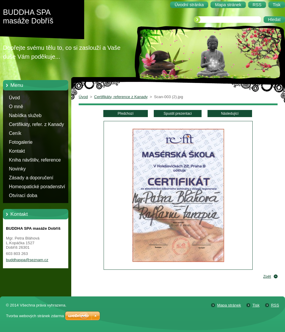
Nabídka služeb (25, 115)
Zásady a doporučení (31, 177)
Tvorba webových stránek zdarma (35, 316)
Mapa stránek (229, 305)
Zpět (267, 276)
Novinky (17, 168)
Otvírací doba (23, 195)
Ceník (15, 133)
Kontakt (17, 151)
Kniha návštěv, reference (35, 159)
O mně (16, 106)
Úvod (14, 97)
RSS (275, 305)
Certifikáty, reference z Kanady (121, 97)
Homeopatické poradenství (37, 186)
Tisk (255, 305)
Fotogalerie (21, 142)
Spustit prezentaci (178, 113)
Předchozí (126, 113)
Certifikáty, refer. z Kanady (36, 124)
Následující (229, 113)
